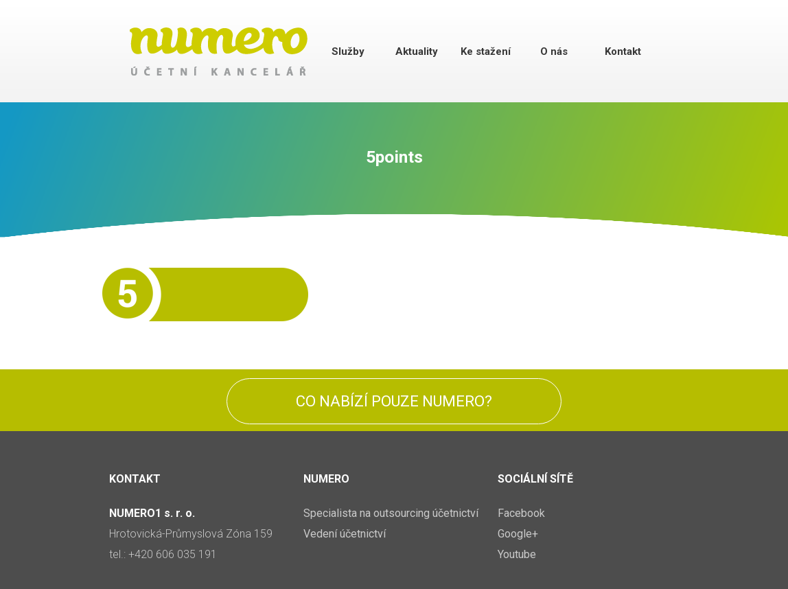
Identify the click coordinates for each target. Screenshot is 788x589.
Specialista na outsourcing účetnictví (390, 513)
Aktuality (416, 51)
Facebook (521, 513)
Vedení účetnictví (344, 533)
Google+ (518, 533)
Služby (348, 51)
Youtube (517, 554)
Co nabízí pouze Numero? (394, 401)
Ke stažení (486, 51)
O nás (554, 51)
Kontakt (623, 51)
